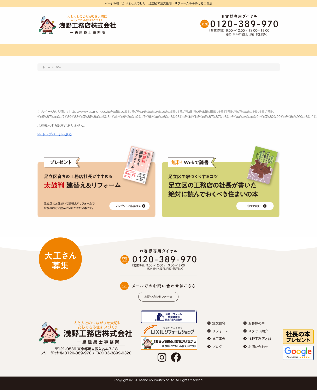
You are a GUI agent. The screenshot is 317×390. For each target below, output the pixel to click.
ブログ (217, 347)
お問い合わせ (258, 347)
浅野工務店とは (259, 339)
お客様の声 (256, 323)
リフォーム (220, 331)
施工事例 (218, 339)
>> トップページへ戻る (54, 134)
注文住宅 (218, 323)
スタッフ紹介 (258, 331)
